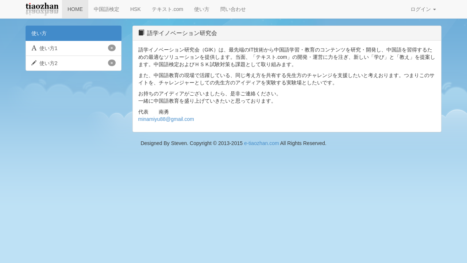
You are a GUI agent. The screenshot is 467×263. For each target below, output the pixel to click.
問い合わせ (233, 9)
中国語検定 (106, 9)
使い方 (201, 9)
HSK (135, 9)
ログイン (423, 9)
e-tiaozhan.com (261, 143)
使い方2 (73, 63)
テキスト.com (167, 9)
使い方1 (73, 48)
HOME (75, 9)
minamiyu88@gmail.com (166, 119)
